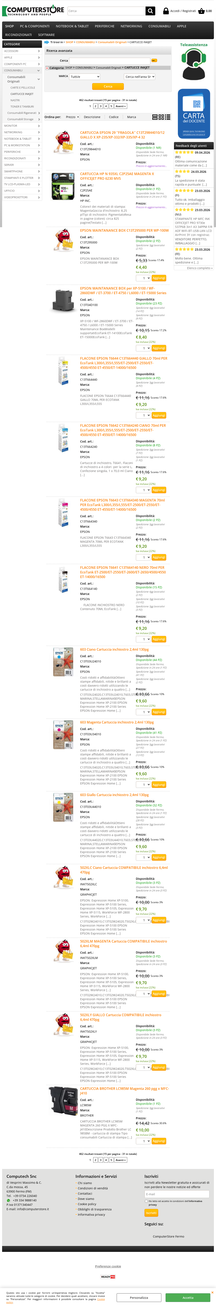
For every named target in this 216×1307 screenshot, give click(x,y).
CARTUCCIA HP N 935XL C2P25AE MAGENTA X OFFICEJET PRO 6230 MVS (117, 181)
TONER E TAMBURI (22, 112)
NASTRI (15, 105)
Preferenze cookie (108, 1271)
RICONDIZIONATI (18, 38)
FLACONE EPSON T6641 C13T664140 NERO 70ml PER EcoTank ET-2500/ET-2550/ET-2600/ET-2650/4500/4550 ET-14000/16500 (123, 577)
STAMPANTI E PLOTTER (18, 183)
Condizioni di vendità (93, 1193)
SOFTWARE (46, 38)
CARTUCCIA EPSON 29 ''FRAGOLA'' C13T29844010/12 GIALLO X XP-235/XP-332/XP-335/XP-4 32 (122, 140)
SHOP (9, 27)
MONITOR (10, 131)
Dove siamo (86, 1204)
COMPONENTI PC (15, 69)
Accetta (188, 1298)
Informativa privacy (91, 1220)
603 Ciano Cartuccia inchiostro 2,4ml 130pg (114, 654)
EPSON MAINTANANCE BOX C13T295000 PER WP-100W (124, 235)
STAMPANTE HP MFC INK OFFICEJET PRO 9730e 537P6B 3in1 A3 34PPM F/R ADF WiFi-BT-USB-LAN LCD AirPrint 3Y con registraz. (193, 232)
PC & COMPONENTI (35, 27)
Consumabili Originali (16, 84)
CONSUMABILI (159, 27)
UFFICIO (9, 196)
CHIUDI (212, 1292)
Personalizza (139, 1298)
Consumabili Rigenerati (21, 118)
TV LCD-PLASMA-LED (17, 189)
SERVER (9, 170)
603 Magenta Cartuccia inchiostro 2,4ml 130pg (117, 727)
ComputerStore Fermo (168, 1241)
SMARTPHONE (13, 176)
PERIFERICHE (104, 27)
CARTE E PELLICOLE (23, 93)
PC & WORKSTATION (17, 150)
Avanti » (121, 111)
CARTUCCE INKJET (22, 99)
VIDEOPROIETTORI (16, 202)
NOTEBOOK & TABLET (72, 27)
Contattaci (85, 1199)
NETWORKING (131, 27)
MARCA (63, 81)
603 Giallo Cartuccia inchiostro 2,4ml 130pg (114, 800)
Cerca (64, 66)
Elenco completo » (200, 273)
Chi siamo (85, 1188)
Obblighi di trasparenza (95, 1214)
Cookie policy (87, 1209)
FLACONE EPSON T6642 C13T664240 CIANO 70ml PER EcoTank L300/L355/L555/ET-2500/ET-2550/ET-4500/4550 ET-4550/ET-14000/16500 (123, 435)
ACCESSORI (11, 56)
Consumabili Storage (20, 124)
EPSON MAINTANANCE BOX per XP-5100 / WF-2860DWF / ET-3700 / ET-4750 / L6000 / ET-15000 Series (123, 295)
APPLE (181, 27)
